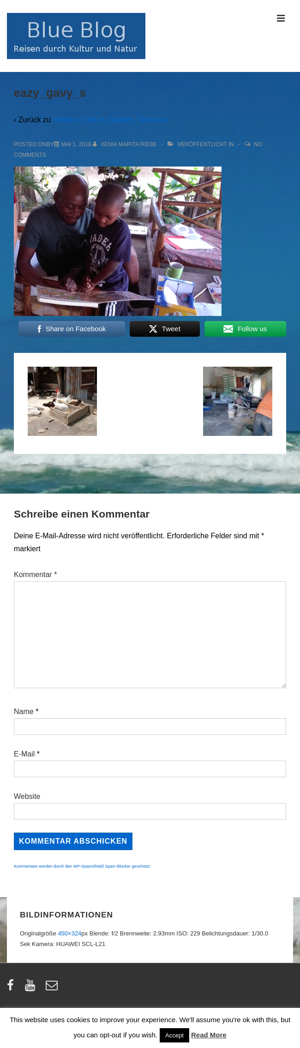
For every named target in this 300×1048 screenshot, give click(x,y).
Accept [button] (174, 1035)
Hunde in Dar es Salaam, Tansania (110, 120)
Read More (209, 1035)
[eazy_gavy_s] (76, 144)
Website (27, 796)
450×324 (69, 933)
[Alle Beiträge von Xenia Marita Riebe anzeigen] (126, 144)
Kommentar (35, 574)
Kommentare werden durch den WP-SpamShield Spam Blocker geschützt (82, 866)
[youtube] (32, 988)
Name (24, 711)
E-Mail (24, 754)
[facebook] (12, 988)
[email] (53, 988)
